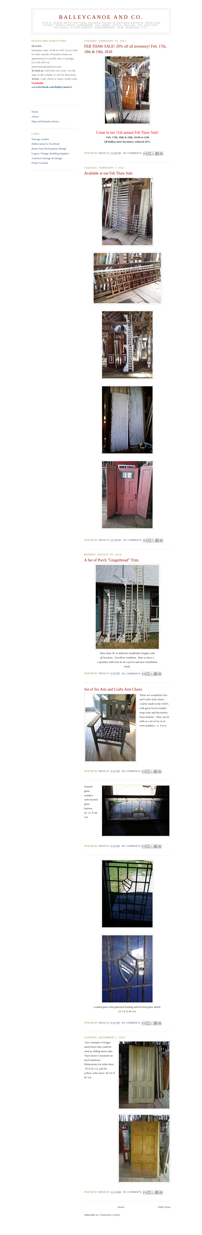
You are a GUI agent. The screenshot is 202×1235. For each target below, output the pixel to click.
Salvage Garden (40, 139)
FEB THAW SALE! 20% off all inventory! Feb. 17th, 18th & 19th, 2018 (125, 49)
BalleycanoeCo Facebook (46, 143)
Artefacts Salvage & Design (47, 158)
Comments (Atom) (109, 1214)
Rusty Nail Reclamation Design (49, 148)
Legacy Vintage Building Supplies (50, 153)
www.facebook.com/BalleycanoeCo (52, 86)
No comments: (133, 153)
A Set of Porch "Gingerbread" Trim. (111, 560)
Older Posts (164, 1207)
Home (121, 1207)
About (35, 116)
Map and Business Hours (45, 121)
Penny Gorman (40, 162)
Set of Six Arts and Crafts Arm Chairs (113, 689)
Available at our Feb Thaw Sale (108, 173)
